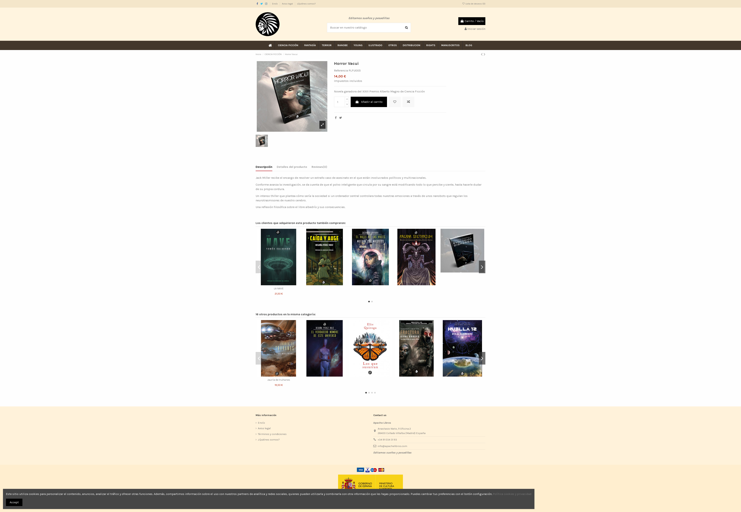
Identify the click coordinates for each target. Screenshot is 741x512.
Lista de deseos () (473, 3)
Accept (14, 502)
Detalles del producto (292, 167)
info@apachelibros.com (392, 446)
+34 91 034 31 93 (387, 439)
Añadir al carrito (369, 102)
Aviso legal (287, 3)
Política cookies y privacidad (512, 494)
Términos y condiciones (272, 434)
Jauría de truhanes (278, 379)
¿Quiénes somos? (306, 3)
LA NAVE (278, 288)
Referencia (341, 70)
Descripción (264, 167)
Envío (275, 3)
